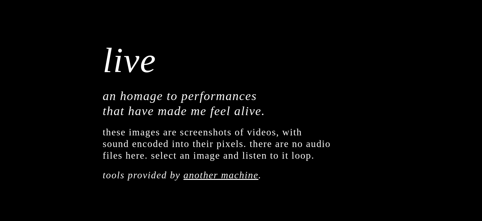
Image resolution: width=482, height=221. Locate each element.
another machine (221, 175)
